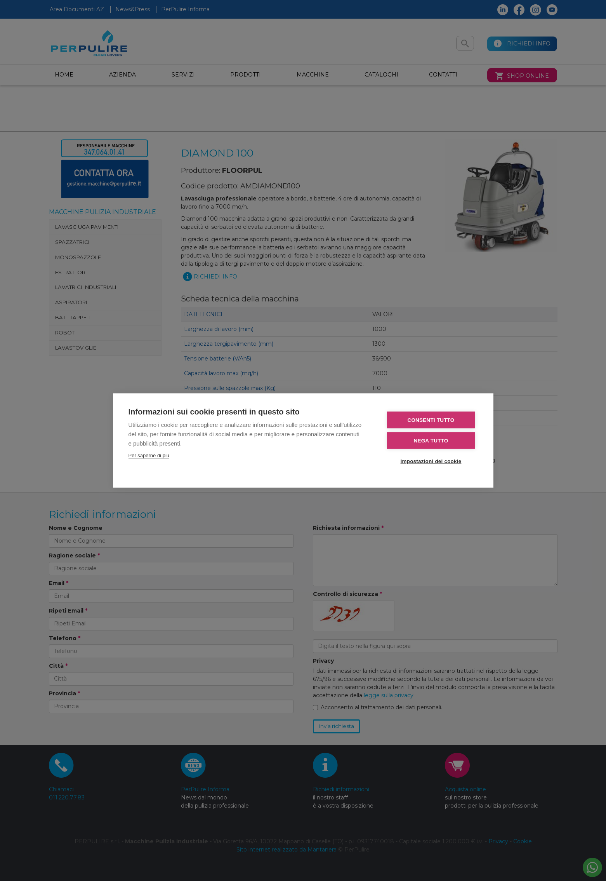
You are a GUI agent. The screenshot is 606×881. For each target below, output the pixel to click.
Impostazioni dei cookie (431, 461)
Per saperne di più (149, 455)
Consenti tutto (430, 420)
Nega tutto (431, 441)
